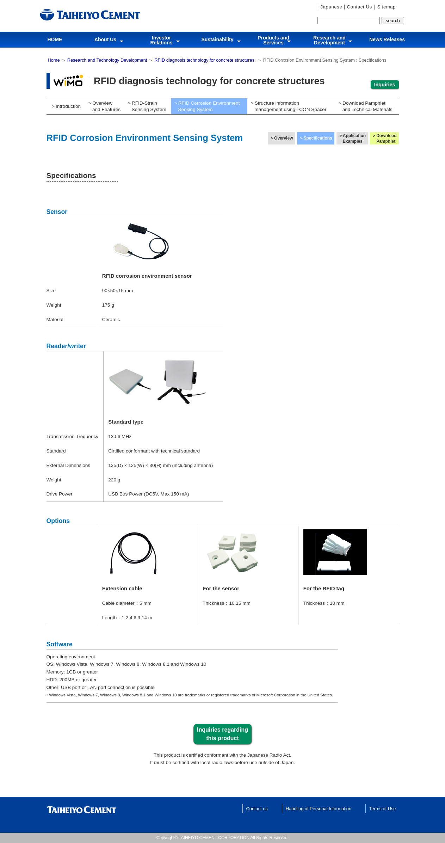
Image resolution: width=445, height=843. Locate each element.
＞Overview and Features (103, 106)
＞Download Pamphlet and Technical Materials (363, 106)
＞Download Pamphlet (384, 138)
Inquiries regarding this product (222, 734)
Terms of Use (382, 808)
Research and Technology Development (107, 60)
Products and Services (273, 40)
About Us (105, 38)
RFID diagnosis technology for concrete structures (204, 60)
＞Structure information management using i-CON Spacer (286, 106)
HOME (55, 38)
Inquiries (384, 84)
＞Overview (281, 138)
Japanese (330, 7)
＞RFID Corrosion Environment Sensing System (205, 106)
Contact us (257, 808)
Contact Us (358, 7)
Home (54, 60)
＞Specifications (315, 138)
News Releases (387, 38)
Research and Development (329, 40)
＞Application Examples (352, 138)
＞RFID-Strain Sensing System (145, 106)
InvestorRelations (161, 40)
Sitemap (386, 7)
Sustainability (217, 38)
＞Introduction (66, 106)
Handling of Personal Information (318, 808)
